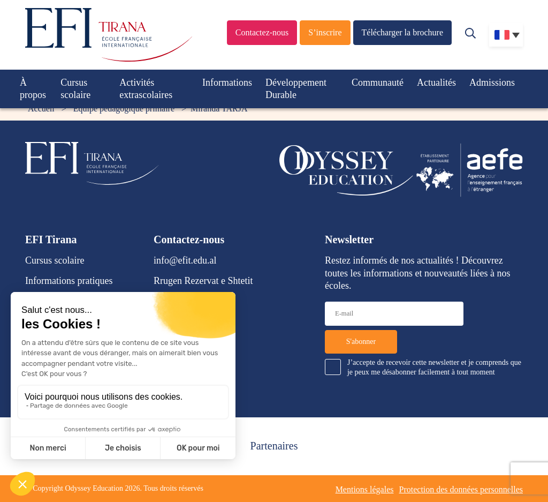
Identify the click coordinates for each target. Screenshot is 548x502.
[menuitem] (506, 35)
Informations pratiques (68, 280)
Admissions (492, 82)
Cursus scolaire (75, 88)
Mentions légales (365, 489)
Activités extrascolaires (145, 88)
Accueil (41, 108)
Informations (227, 82)
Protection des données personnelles (461, 489)
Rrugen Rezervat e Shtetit (203, 280)
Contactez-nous (262, 32)
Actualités (436, 82)
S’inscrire (324, 32)
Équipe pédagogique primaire (123, 108)
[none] (506, 35)
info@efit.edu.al (185, 260)
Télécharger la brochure (403, 32)
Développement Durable (295, 88)
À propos (33, 88)
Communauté (378, 82)
